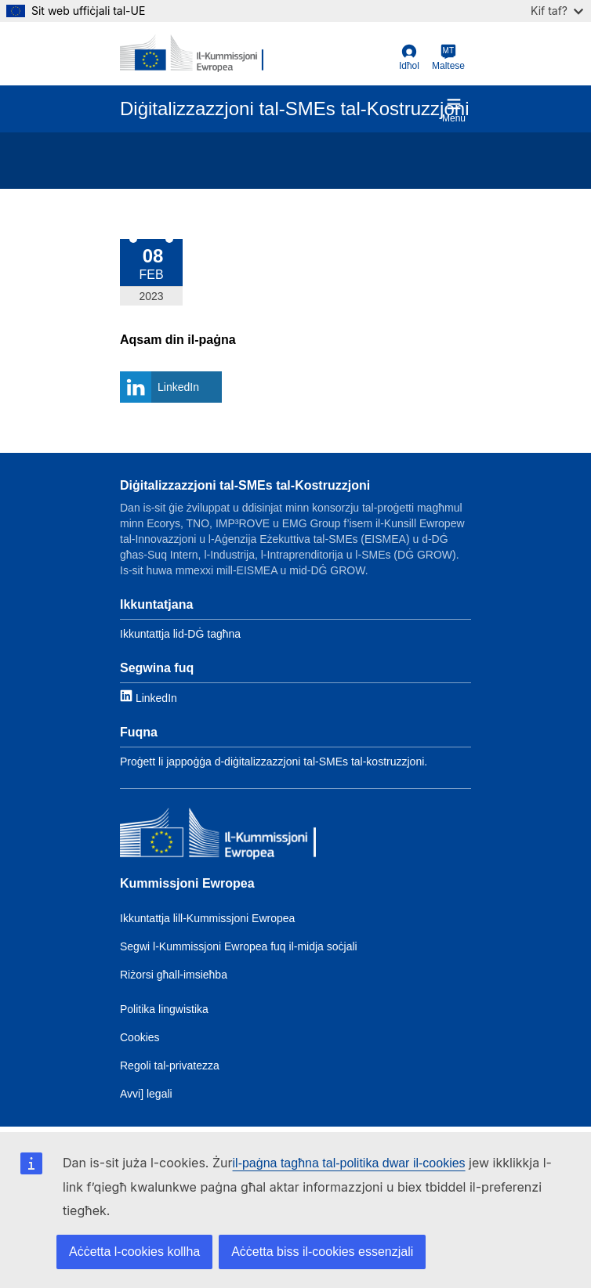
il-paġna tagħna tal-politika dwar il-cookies (349, 1163)
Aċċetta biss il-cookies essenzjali (322, 1251)
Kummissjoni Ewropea (187, 883)
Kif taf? (557, 10)
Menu (454, 110)
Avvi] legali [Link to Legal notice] (146, 1093)
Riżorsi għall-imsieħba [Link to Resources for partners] (173, 974)
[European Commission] (191, 53)
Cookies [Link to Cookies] (140, 1037)
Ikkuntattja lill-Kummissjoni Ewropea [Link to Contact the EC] (207, 918)
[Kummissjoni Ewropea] (218, 835)
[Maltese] (448, 58)
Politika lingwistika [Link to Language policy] (164, 1009)
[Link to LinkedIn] (148, 696)
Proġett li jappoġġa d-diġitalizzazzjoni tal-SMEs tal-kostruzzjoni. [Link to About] (273, 761)
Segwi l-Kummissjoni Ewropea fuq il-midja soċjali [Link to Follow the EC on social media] (238, 946)
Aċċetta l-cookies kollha (134, 1251)
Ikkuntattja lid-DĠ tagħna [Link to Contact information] (180, 634)
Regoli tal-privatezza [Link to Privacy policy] (169, 1065)
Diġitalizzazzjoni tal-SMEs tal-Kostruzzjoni (245, 485)
